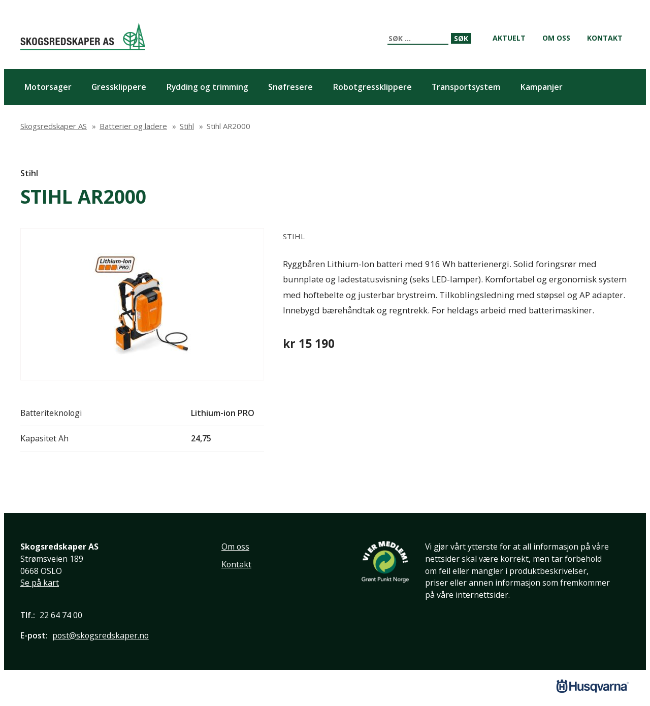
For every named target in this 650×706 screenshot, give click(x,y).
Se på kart (39, 582)
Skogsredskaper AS (82, 36)
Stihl (29, 173)
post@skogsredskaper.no (100, 635)
